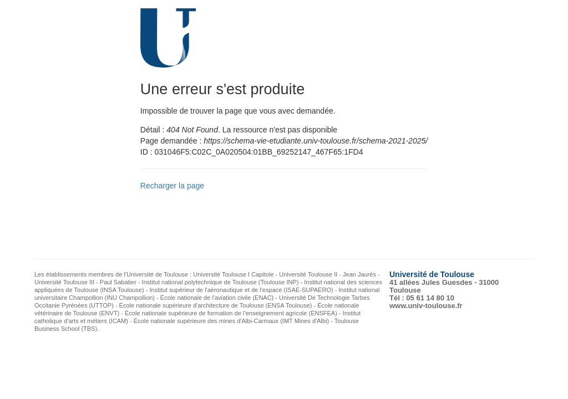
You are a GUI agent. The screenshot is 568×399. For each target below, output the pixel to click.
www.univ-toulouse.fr (426, 305)
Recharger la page (172, 185)
